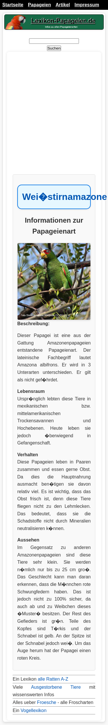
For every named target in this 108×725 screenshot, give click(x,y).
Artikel (63, 4)
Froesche (46, 702)
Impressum (87, 4)
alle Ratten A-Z (53, 679)
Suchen (54, 48)
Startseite (12, 4)
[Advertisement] (54, 116)
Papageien (39, 4)
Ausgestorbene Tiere (56, 687)
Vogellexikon (34, 710)
